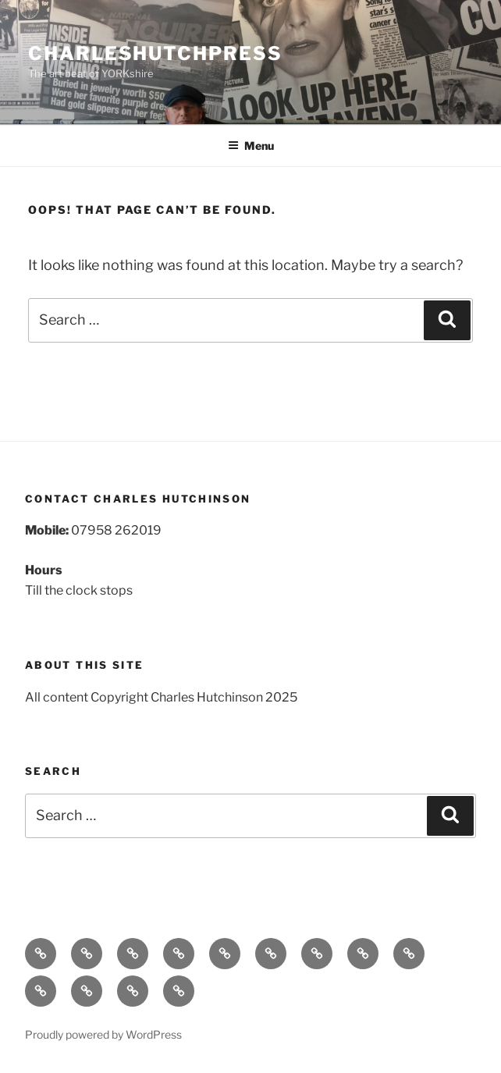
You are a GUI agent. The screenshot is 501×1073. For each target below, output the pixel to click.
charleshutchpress (155, 53)
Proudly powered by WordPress (103, 1034)
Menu (251, 145)
